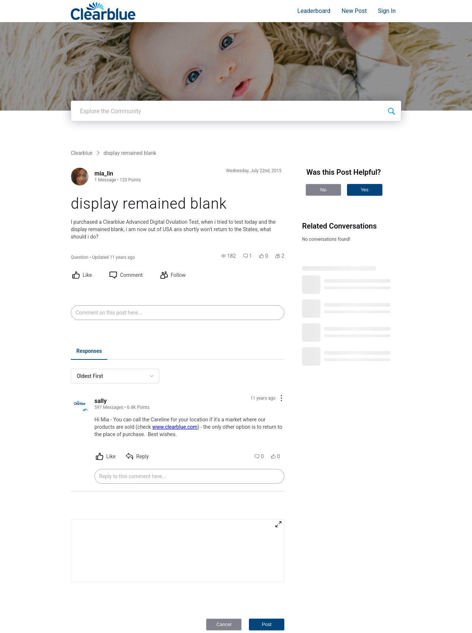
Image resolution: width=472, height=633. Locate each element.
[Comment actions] (281, 379)
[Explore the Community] (391, 92)
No (323, 170)
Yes (364, 170)
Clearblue (82, 134)
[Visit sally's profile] (79, 385)
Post (266, 605)
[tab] (89, 332)
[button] (228, 236)
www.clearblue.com (175, 408)
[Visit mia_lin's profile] (79, 157)
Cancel (223, 605)
